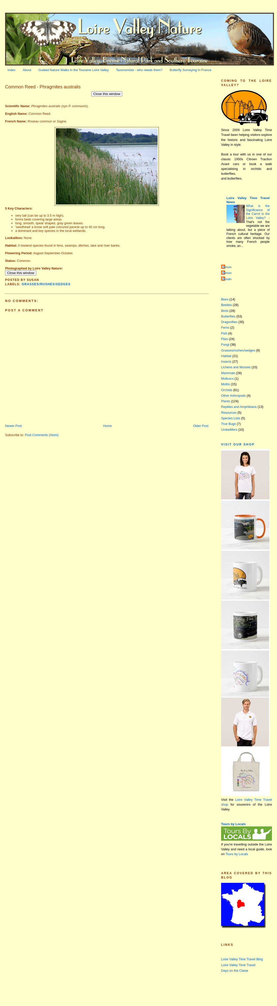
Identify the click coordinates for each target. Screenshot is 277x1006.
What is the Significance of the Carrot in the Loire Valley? (258, 212)
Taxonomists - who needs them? (139, 70)
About (27, 70)
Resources (229, 412)
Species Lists (230, 418)
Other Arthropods (233, 395)
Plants (225, 401)
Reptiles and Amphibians (239, 407)
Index (12, 70)
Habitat (226, 356)
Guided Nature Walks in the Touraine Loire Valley (73, 70)
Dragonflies (229, 322)
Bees (224, 299)
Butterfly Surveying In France (190, 70)
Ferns (225, 327)
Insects (226, 361)
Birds (224, 311)
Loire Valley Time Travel (238, 965)
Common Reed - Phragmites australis (43, 86)
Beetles (226, 305)
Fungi (225, 344)
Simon (227, 267)
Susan (227, 279)
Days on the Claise (234, 970)
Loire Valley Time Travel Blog (242, 959)
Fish (224, 333)
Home (107, 426)
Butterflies (228, 316)
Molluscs (227, 378)
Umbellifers (229, 430)
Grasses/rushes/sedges (46, 284)
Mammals (228, 373)
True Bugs (228, 424)
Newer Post (13, 426)
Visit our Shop (238, 444)
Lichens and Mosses (236, 367)
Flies (224, 339)
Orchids (226, 390)
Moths (225, 384)
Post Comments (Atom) (41, 435)
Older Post (200, 426)
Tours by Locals (233, 824)
